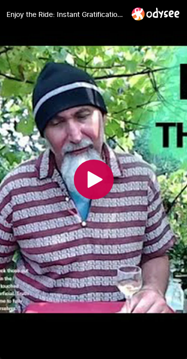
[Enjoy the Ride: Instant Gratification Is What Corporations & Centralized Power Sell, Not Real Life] (65, 14)
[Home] (156, 13)
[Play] (94, 179)
